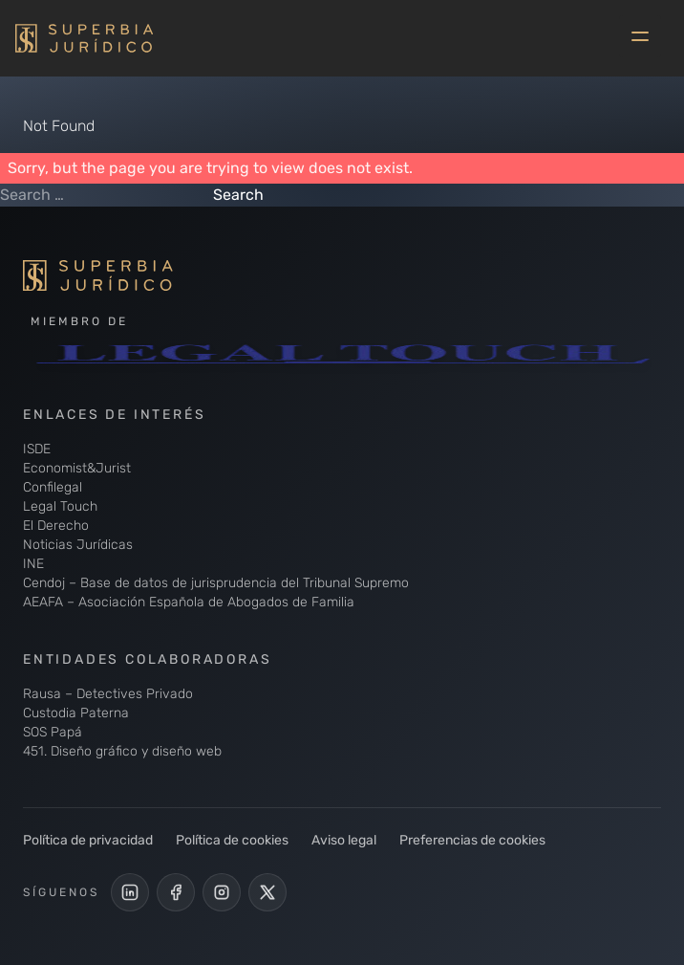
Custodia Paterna (76, 713)
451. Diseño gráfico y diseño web (122, 751)
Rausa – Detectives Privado (108, 694)
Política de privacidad (88, 840)
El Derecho (56, 525)
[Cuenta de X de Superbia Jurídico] (267, 892)
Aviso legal (343, 840)
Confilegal (52, 487)
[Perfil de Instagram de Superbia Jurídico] (222, 892)
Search (238, 195)
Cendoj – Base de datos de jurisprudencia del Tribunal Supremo (216, 583)
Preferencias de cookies (472, 840)
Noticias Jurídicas (78, 545)
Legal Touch (60, 506)
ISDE (37, 449)
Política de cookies (232, 840)
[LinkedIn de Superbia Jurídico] (130, 892)
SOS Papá (52, 732)
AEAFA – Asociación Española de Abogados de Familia (188, 602)
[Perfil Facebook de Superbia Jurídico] (176, 892)
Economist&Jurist (77, 468)
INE (33, 564)
